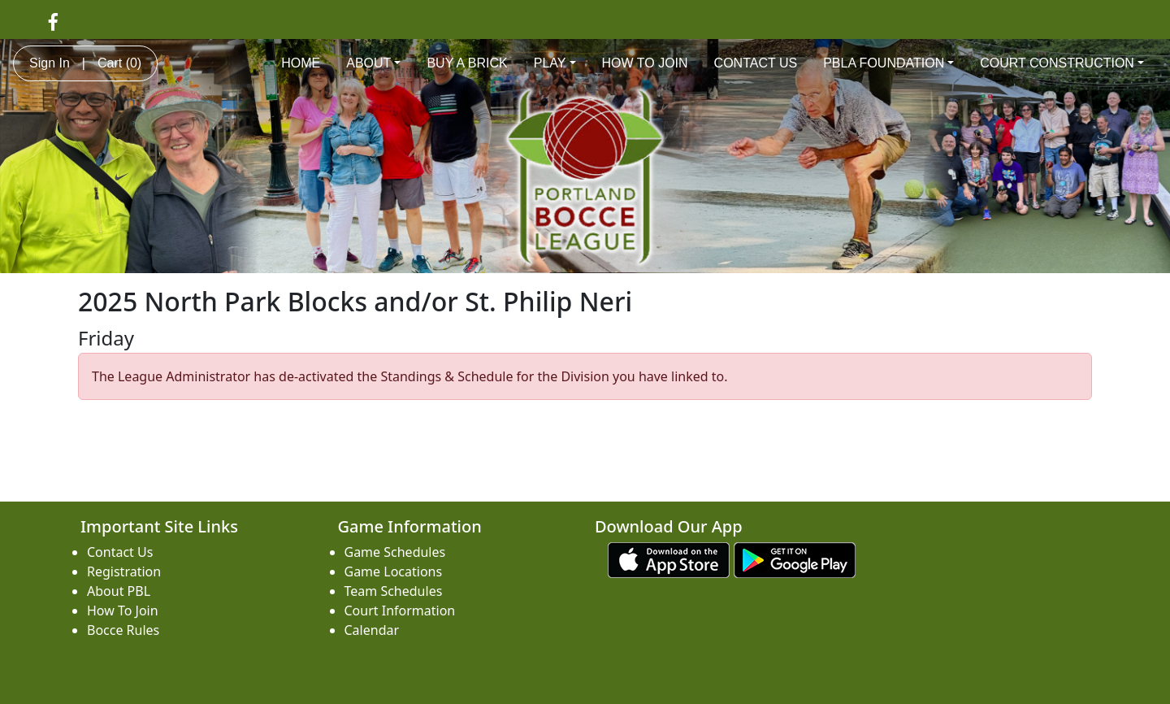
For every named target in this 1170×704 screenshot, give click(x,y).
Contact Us (120, 552)
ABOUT (373, 63)
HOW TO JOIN (645, 63)
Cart (119, 63)
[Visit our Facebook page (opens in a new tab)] (53, 21)
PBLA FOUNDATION (888, 63)
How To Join (122, 610)
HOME (300, 63)
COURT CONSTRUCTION (1062, 63)
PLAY (555, 63)
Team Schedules (393, 591)
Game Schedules (395, 552)
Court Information (400, 610)
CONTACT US (756, 63)
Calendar (372, 630)
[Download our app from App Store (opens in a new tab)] (669, 558)
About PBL (118, 591)
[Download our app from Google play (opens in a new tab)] (795, 558)
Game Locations (393, 571)
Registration (124, 571)
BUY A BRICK (467, 63)
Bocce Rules (123, 630)
